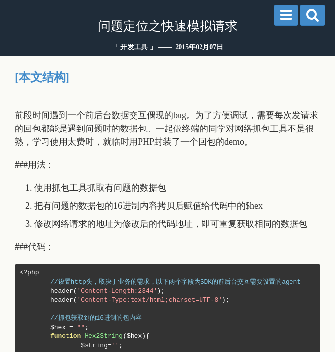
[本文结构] (42, 77)
